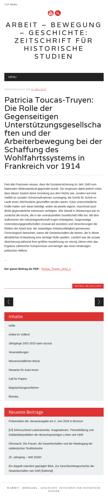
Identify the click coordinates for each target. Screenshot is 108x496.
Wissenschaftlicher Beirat (24, 361)
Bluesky (13, 396)
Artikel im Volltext (88, 285)
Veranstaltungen (19, 352)
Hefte (12, 325)
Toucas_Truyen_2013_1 (56, 268)
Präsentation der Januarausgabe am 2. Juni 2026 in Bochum (46, 421)
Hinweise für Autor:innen (24, 370)
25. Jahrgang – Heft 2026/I (25, 457)
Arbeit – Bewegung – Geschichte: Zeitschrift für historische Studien (54, 40)
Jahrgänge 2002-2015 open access (30, 343)
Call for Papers (18, 378)
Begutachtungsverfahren (24, 387)
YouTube (51, 13)
